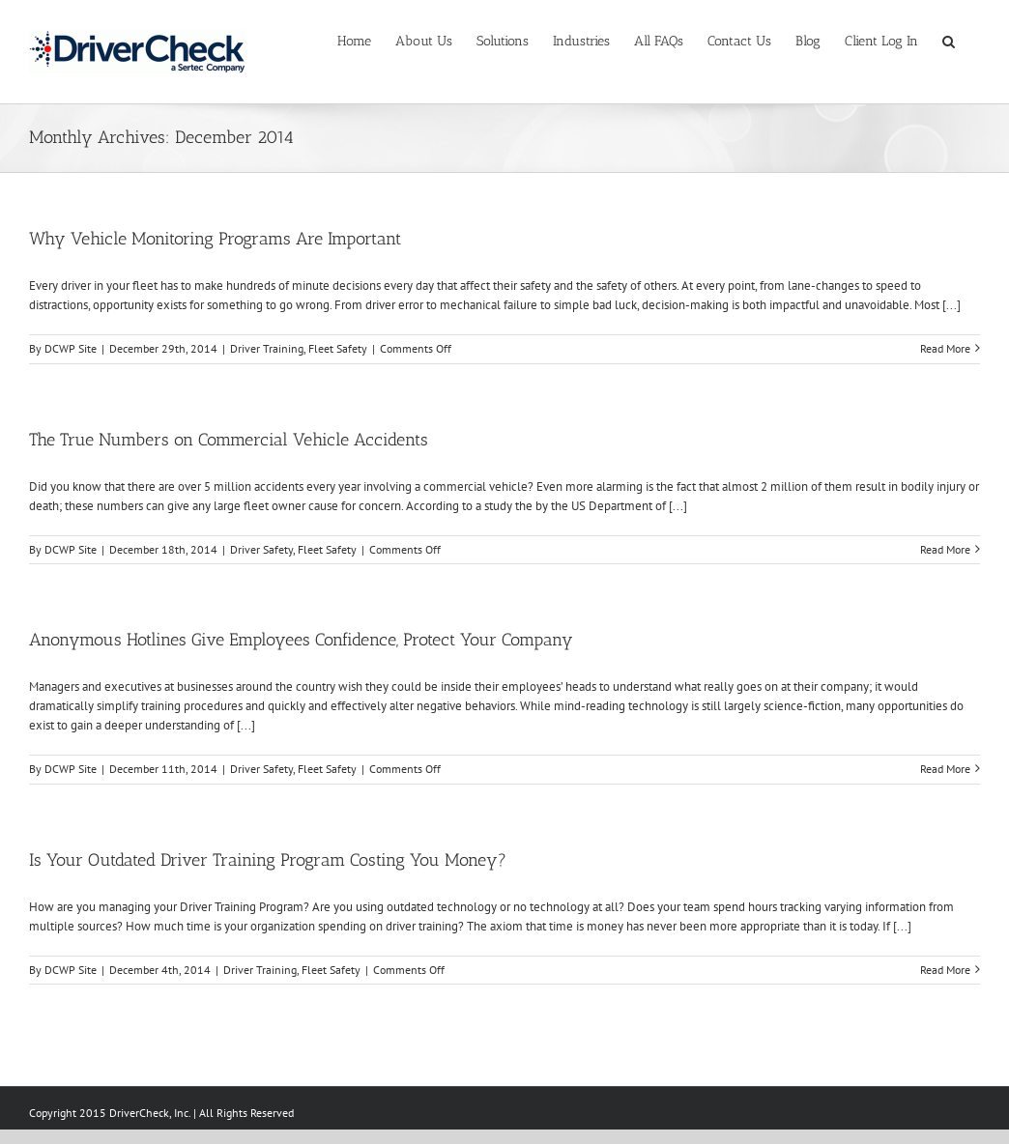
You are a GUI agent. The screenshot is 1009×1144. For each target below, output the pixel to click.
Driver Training (266, 348)
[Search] (949, 40)
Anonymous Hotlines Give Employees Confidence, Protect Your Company (301, 639)
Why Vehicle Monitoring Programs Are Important (215, 238)
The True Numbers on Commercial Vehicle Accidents (228, 439)
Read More (945, 348)
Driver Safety (261, 549)
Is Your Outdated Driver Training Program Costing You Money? (267, 860)
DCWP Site (70, 348)
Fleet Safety (337, 348)
